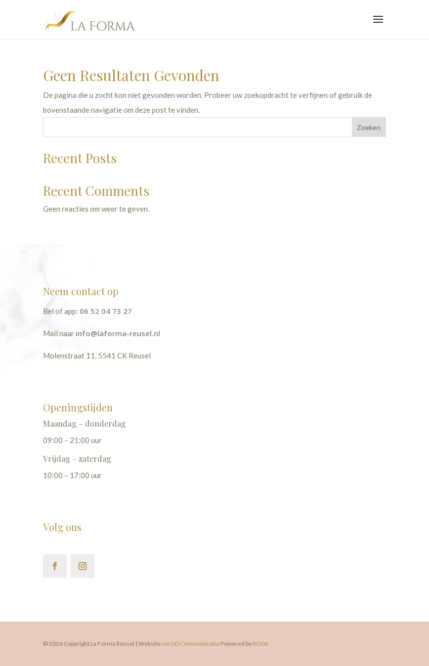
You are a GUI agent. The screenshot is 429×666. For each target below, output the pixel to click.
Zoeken (369, 127)
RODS (260, 643)
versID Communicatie (191, 643)
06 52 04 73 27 (106, 311)
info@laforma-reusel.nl (118, 333)
